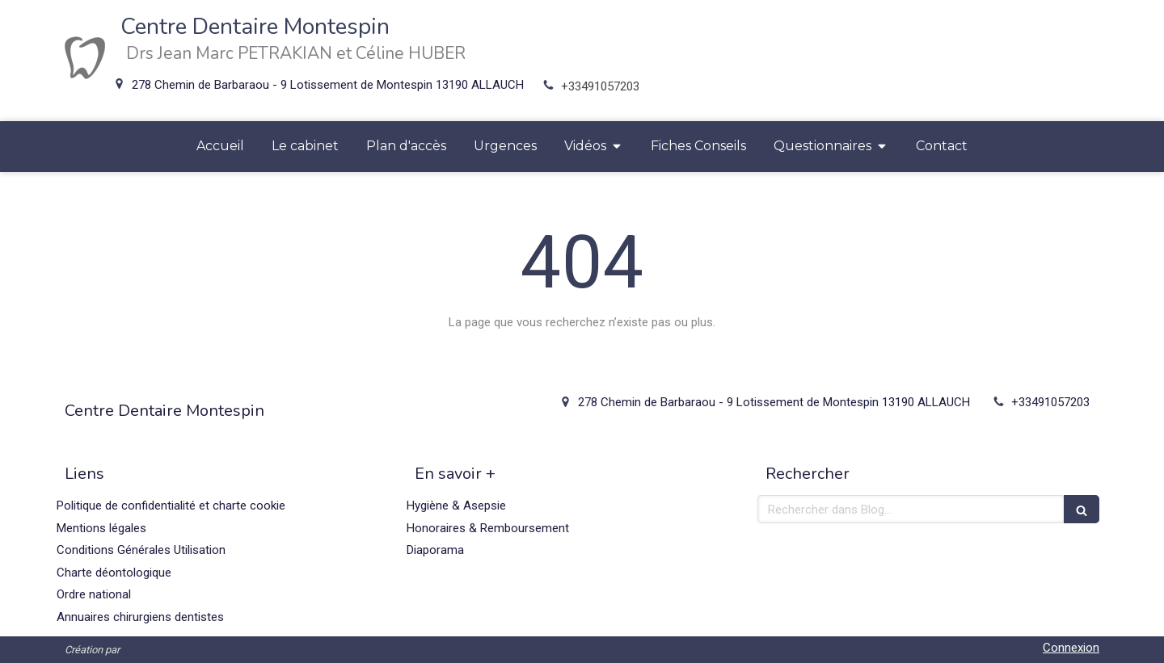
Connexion (1071, 647)
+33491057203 (600, 86)
